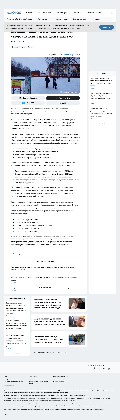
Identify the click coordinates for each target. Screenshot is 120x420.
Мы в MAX (78, 13)
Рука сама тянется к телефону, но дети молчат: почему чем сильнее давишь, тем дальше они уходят (45, 280)
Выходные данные (9, 385)
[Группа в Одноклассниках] (94, 369)
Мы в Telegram (62, 13)
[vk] (14, 254)
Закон (30, 47)
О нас (5, 376)
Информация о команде (10, 379)
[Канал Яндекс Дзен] (63, 98)
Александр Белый (72, 54)
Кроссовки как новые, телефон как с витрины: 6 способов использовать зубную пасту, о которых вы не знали (45, 269)
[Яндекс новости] (28, 98)
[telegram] (21, 254)
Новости (29, 13)
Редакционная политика (35, 379)
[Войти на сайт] (112, 13)
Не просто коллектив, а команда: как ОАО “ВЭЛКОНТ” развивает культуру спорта (45, 289)
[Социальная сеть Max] (63, 103)
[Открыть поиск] (107, 13)
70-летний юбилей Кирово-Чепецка (19, 19)
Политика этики (33, 376)
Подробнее (73, 400)
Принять (106, 27)
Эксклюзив (96, 19)
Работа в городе (43, 19)
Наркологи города (61, 19)
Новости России (44, 13)
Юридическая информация (60, 376)
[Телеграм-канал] (28, 103)
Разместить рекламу (58, 381)
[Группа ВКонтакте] (89, 369)
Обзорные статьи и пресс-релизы (13, 381)
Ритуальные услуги (80, 19)
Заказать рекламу (94, 13)
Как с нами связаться (59, 379)
